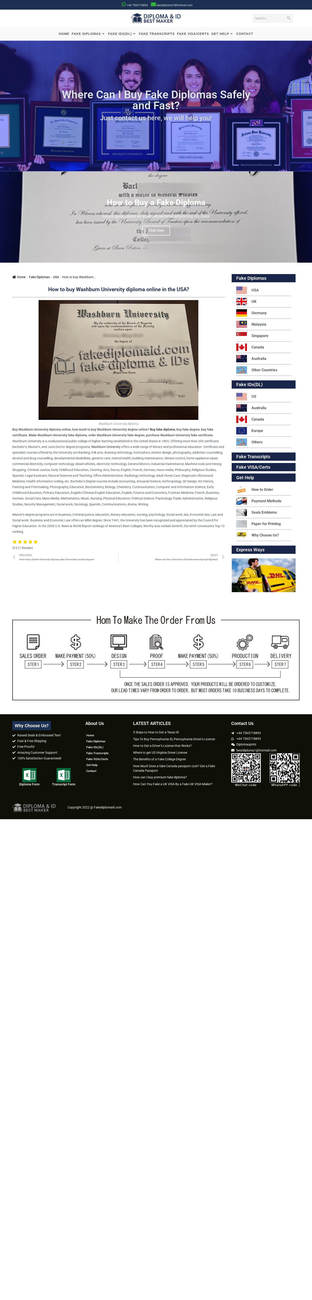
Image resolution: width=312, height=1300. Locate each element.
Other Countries (256, 370)
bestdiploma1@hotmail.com (174, 5)
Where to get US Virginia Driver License (160, 753)
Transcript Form (63, 785)
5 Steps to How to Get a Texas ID (156, 733)
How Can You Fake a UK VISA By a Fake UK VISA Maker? (172, 784)
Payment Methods (258, 501)
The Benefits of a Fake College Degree (159, 759)
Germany (251, 313)
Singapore (252, 336)
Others (249, 442)
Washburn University (106, 447)
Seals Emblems (256, 513)
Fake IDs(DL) (249, 385)
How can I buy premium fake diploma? (160, 777)
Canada (250, 347)
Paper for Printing (258, 524)
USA (56, 277)
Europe (249, 431)
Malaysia (251, 325)
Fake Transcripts (253, 457)
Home (19, 277)
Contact (91, 771)
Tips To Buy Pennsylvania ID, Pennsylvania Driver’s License (174, 739)
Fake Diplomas (39, 277)
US (246, 397)
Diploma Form (29, 785)
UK (246, 302)
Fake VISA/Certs (253, 467)
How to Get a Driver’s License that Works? (162, 746)
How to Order (254, 490)
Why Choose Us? (257, 535)
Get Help (91, 765)
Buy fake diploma (162, 430)
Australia (251, 359)
